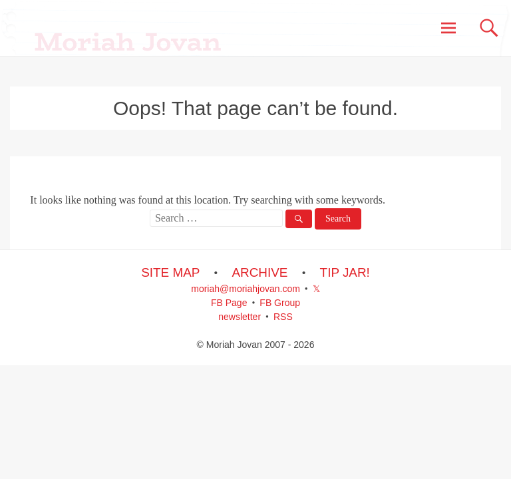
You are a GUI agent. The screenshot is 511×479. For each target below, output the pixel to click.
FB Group (279, 302)
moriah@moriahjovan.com (245, 288)
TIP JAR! (345, 272)
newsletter (239, 316)
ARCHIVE (259, 272)
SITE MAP (170, 272)
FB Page (229, 302)
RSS (283, 316)
